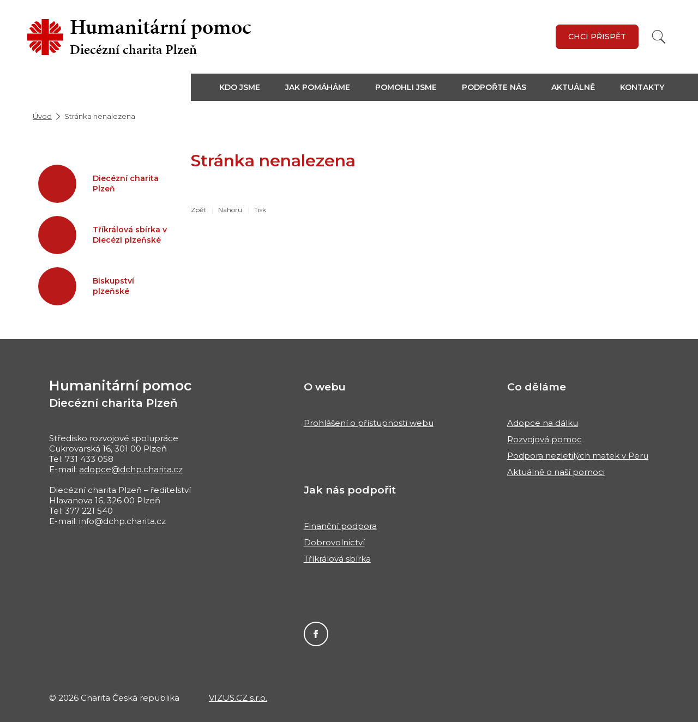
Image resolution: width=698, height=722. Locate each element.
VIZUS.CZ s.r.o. (238, 698)
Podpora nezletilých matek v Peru (577, 455)
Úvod (42, 116)
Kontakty (642, 87)
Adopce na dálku (542, 423)
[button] (246, 87)
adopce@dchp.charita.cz (131, 469)
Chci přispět (597, 36)
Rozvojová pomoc (544, 439)
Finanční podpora (340, 526)
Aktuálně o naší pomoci (556, 472)
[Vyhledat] (659, 37)
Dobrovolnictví (334, 542)
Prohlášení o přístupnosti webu (369, 423)
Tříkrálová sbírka (337, 558)
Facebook (316, 634)
